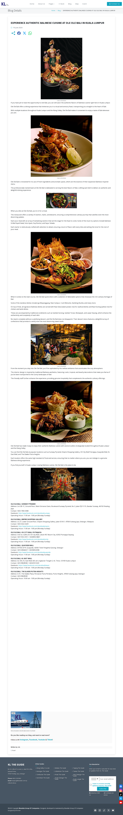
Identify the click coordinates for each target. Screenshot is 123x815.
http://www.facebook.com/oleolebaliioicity (33, 540)
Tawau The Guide (78, 771)
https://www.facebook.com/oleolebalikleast (33, 566)
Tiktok (49, 740)
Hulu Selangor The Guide (79, 775)
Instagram (24, 740)
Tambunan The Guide (43, 774)
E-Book (61, 4)
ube (43, 740)
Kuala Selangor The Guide (61, 778)
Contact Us (114, 4)
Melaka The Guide (60, 768)
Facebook (33, 740)
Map (77, 4)
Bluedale (18, 810)
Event (84, 4)
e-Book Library (12, 783)
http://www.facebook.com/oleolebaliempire (33, 527)
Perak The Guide (60, 774)
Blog (69, 4)
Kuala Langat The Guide (78, 780)
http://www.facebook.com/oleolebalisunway (34, 514)
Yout (40, 740)
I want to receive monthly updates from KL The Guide (101, 785)
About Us (41, 4)
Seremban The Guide (43, 778)
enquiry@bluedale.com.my (19, 781)
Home (32, 4)
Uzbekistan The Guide (61, 771)
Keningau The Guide (43, 771)
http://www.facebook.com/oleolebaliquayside (34, 553)
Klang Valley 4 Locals (43, 768)
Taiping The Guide (78, 768)
